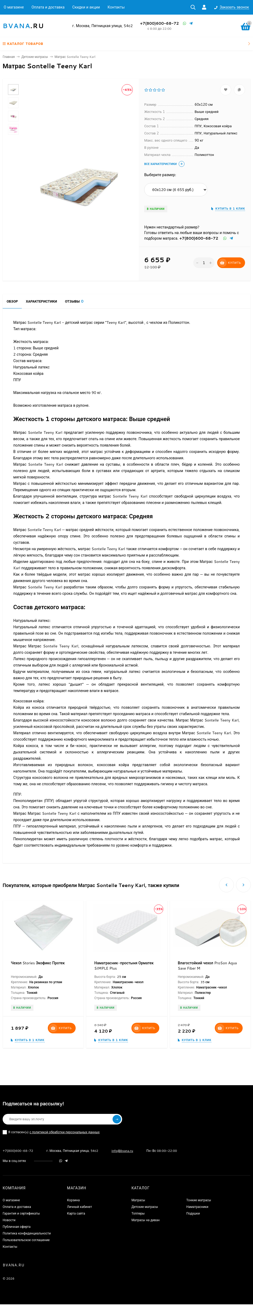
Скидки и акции (86, 7)
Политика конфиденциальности (27, 1233)
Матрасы (138, 1200)
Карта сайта (76, 1213)
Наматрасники (197, 1206)
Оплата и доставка (48, 7)
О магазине (14, 7)
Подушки (193, 1213)
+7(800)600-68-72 (159, 23)
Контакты (116, 7)
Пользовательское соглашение (26, 1240)
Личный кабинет (79, 1206)
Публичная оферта (17, 1226)
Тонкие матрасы (198, 1200)
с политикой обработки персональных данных (64, 1132)
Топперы (138, 1213)
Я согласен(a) (51, 1132)
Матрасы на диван (145, 1220)
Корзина (73, 1200)
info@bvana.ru (122, 1150)
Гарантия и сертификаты (21, 1213)
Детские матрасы (35, 56)
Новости (9, 1220)
